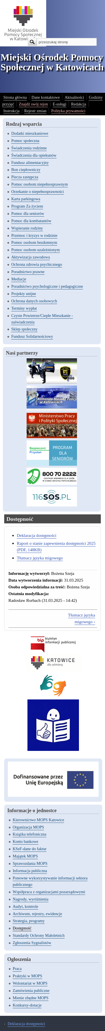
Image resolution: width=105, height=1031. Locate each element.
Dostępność (22, 928)
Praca (17, 968)
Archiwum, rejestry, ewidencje (37, 913)
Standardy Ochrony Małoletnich (38, 935)
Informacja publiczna (30, 870)
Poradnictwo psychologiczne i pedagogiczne (47, 286)
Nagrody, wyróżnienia (30, 899)
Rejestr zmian (35, 111)
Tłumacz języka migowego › (81, 618)
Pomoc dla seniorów (27, 213)
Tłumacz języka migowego (40, 557)
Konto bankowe (25, 841)
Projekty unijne (23, 293)
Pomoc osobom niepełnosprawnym (39, 184)
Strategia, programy (29, 921)
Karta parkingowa (25, 199)
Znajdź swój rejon (33, 104)
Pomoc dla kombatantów (31, 221)
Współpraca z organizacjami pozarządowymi (49, 892)
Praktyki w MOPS (27, 976)
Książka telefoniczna (29, 834)
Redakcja (78, 104)
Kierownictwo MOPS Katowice (38, 820)
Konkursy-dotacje (27, 1005)
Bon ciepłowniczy (25, 169)
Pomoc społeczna (25, 140)
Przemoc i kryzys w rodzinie (34, 235)
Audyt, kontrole (25, 906)
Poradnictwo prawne (28, 271)
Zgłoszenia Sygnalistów (32, 942)
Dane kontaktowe (46, 97)
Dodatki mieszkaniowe (29, 133)
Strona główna (15, 97)
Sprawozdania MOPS (30, 863)
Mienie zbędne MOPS (30, 998)
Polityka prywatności (68, 111)
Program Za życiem (27, 206)
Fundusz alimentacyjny (30, 162)
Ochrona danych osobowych (34, 301)
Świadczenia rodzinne (29, 148)
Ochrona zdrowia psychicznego (36, 264)
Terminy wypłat (24, 308)
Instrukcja (11, 111)
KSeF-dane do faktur (29, 849)
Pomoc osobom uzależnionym (35, 249)
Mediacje (18, 279)
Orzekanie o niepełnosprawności (37, 191)
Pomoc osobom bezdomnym (34, 242)
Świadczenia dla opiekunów (33, 155)
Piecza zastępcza (24, 177)
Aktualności (74, 97)
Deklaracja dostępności (36, 535)
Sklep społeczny (24, 329)
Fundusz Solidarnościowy (32, 336)
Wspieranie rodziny (27, 228)
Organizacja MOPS (28, 827)
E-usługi (59, 104)
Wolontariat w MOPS (30, 983)
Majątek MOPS (25, 856)
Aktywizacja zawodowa (30, 257)
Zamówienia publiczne (31, 990)
